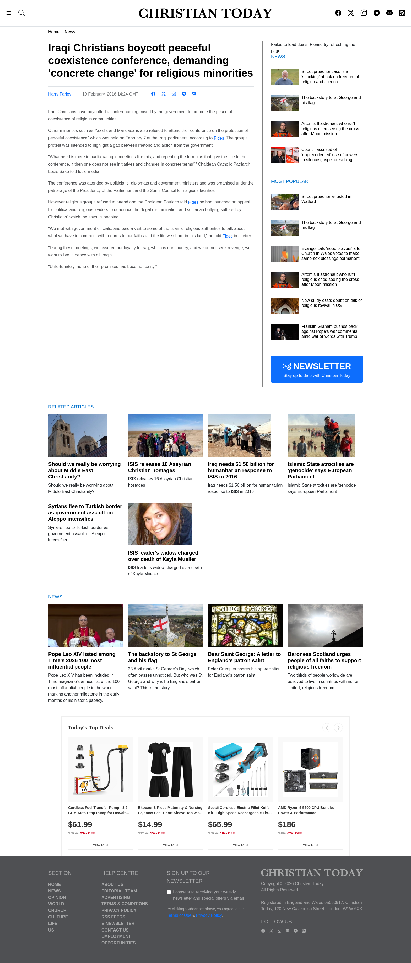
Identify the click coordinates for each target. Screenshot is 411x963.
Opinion (57, 897)
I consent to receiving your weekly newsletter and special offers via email (208, 895)
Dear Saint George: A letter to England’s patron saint (244, 657)
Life (52, 923)
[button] (9, 14)
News (70, 32)
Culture (58, 917)
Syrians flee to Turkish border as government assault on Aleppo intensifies (85, 512)
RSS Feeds (113, 917)
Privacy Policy (119, 910)
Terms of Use (179, 915)
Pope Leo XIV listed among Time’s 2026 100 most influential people (82, 660)
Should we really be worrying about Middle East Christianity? (84, 470)
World (56, 904)
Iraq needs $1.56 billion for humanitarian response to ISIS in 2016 (241, 470)
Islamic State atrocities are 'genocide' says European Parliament (321, 470)
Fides (219, 138)
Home (54, 32)
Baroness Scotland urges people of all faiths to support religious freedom (324, 660)
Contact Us (115, 930)
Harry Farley (59, 94)
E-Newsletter (117, 923)
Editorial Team (119, 891)
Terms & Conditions (124, 904)
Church (57, 910)
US (51, 930)
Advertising (115, 897)
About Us (112, 884)
